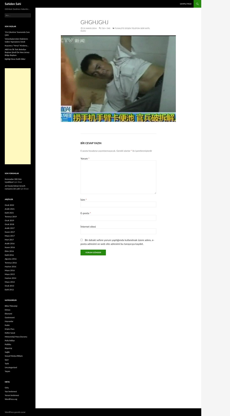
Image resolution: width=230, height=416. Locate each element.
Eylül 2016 (9, 255)
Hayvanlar (9, 321)
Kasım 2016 (10, 247)
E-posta (85, 213)
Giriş (7, 387)
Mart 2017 (9, 239)
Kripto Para (9, 329)
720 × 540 (105, 28)
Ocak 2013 (9, 286)
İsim (83, 199)
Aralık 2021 (10, 209)
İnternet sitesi (88, 226)
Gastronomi (10, 317)
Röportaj (8, 348)
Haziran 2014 (10, 278)
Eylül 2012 (9, 289)
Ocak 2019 (9, 220)
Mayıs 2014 (10, 282)
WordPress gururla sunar (15, 412)
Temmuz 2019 (11, 216)
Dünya (7, 310)
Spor (7, 360)
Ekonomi (8, 313)
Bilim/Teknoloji (11, 306)
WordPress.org (11, 399)
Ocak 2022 (9, 205)
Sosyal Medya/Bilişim (14, 356)
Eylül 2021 (9, 213)
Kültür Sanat (10, 333)
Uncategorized (11, 367)
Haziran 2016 (10, 266)
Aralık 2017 (10, 228)
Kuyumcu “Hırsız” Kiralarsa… (16, 45)
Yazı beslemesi (11, 391)
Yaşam (7, 371)
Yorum (84, 158)
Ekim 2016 (9, 251)
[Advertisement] (18, 116)
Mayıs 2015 (10, 274)
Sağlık (7, 352)
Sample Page (186, 4)
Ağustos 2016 (10, 259)
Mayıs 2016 (10, 270)
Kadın (7, 325)
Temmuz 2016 (11, 262)
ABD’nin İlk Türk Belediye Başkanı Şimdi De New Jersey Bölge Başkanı (17, 52)
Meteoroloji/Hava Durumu (16, 336)
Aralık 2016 (10, 243)
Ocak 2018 (9, 224)
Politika (8, 344)
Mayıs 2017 (10, 236)
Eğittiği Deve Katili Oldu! (15, 59)
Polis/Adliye (10, 340)
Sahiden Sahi (13, 4)
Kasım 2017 (10, 232)
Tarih (7, 363)
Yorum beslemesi (12, 395)
